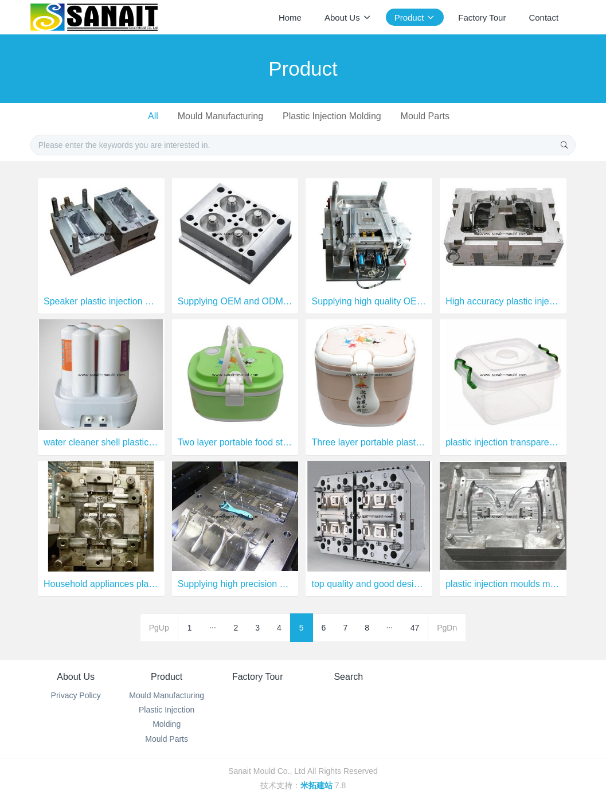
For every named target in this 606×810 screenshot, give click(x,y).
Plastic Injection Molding (332, 116)
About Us (76, 677)
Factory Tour (257, 677)
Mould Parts (425, 116)
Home (290, 17)
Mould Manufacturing (220, 116)
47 (415, 627)
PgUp (159, 627)
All (153, 116)
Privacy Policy (76, 695)
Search (348, 677)
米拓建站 (317, 785)
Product (166, 677)
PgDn (447, 627)
